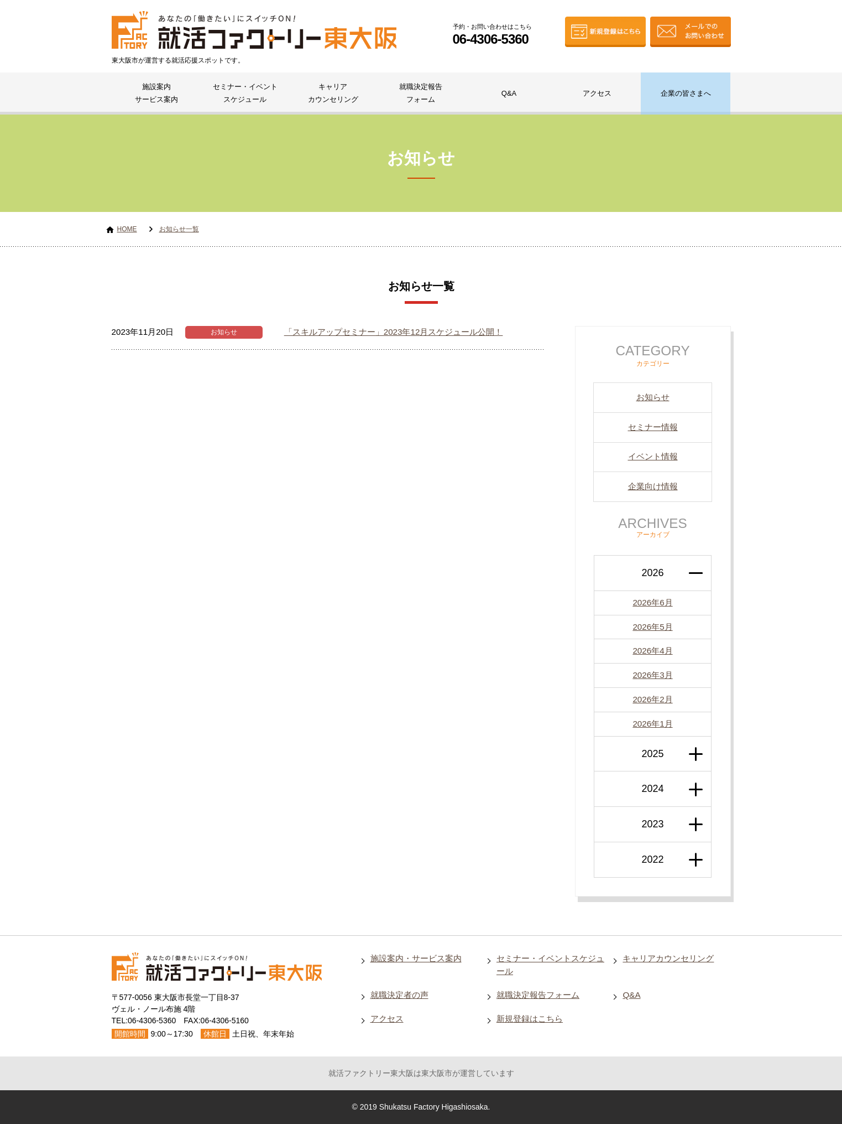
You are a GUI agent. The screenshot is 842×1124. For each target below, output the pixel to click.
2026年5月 (652, 626)
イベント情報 (653, 456)
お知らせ (224, 332)
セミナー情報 (653, 427)
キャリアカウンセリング (333, 92)
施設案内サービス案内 (156, 92)
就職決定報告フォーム (420, 92)
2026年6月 (652, 602)
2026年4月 (652, 650)
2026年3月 (652, 675)
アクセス (597, 93)
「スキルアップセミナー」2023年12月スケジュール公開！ (393, 331)
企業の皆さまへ (686, 93)
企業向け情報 (653, 486)
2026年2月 (652, 699)
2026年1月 (652, 723)
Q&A (508, 93)
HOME (127, 229)
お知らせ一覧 (179, 229)
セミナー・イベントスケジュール (245, 92)
